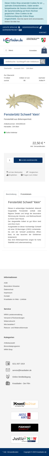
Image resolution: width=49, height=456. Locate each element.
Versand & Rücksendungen (14, 318)
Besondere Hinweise (11, 286)
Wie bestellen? (9, 324)
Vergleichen (33, 172)
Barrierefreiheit (10, 30)
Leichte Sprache (10, 27)
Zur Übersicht (9, 75)
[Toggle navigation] (6, 50)
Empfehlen (13, 175)
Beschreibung (11, 194)
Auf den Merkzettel (15, 172)
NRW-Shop (8, 349)
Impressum (8, 293)
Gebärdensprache (30, 27)
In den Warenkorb (28, 160)
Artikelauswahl (9, 343)
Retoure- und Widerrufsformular (16, 328)
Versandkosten (12, 452)
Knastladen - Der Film (21, 383)
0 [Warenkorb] (44, 51)
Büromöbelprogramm (12, 346)
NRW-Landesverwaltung (13, 315)
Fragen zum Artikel (30, 175)
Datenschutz (8, 289)
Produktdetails (26, 194)
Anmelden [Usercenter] (33, 51)
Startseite (8, 68)
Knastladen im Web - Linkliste (15, 299)
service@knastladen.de (21, 370)
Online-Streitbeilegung (21, 377)
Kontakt (42, 33)
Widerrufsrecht (9, 321)
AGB (5, 283)
